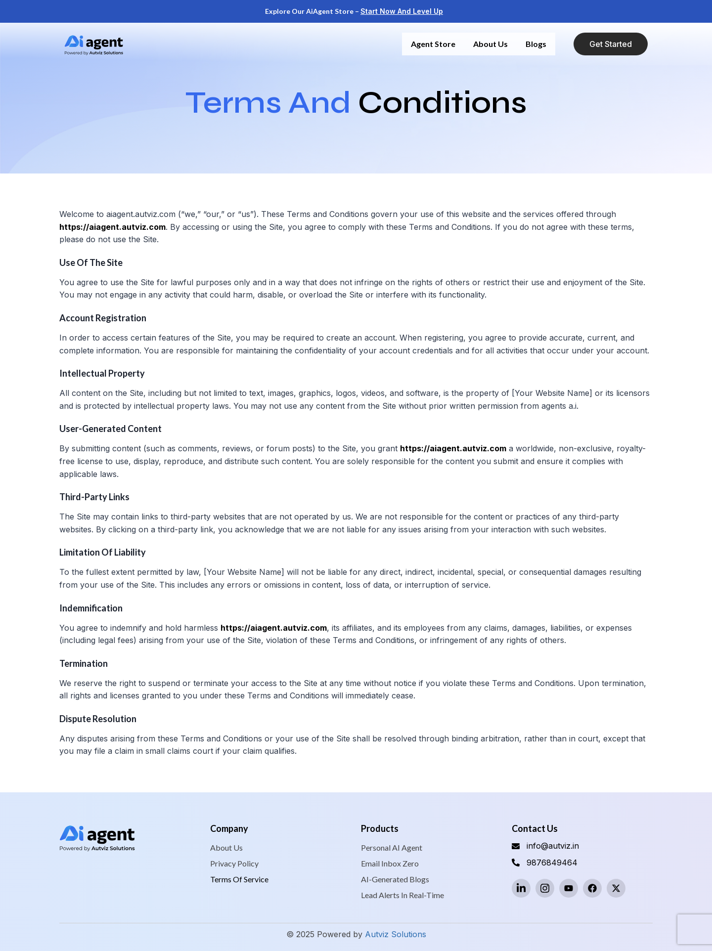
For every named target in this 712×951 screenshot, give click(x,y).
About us (490, 43)
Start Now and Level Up (401, 11)
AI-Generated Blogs (395, 879)
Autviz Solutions (395, 934)
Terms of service (239, 879)
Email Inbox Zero (390, 863)
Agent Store (433, 43)
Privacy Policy (234, 863)
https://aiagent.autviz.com (112, 227)
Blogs (536, 43)
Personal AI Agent (391, 847)
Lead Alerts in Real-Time (402, 895)
